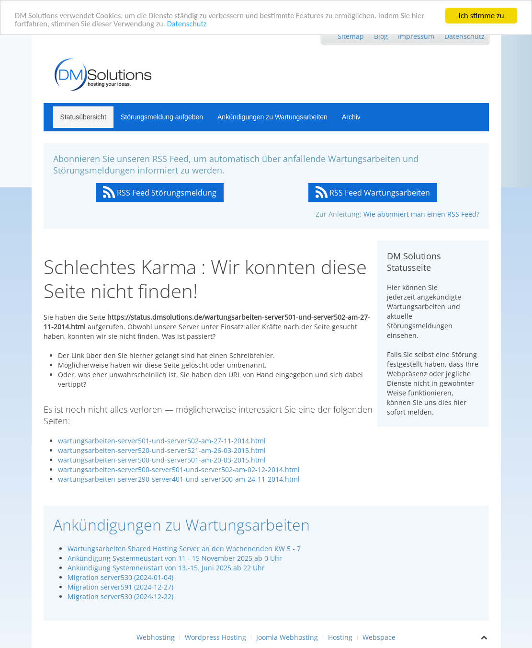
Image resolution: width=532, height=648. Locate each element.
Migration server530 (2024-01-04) (120, 577)
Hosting (340, 637)
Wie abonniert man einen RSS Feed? (421, 214)
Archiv (351, 117)
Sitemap (351, 36)
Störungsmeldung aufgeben (162, 117)
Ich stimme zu (481, 16)
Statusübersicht (83, 117)
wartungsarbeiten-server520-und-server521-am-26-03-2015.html (162, 450)
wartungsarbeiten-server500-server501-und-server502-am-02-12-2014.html (179, 469)
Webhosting (155, 637)
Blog (381, 36)
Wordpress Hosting (215, 637)
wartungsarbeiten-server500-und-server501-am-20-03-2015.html (162, 459)
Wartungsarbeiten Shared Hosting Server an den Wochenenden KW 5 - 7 (184, 548)
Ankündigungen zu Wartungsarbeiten (272, 117)
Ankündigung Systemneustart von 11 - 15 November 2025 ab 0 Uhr (175, 558)
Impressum (416, 36)
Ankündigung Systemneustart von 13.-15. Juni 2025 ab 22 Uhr (166, 567)
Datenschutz (192, 24)
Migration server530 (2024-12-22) (120, 596)
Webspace (379, 637)
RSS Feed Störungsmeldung (159, 192)
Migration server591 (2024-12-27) (120, 586)
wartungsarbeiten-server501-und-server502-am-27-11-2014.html (162, 440)
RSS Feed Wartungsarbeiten (373, 192)
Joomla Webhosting (287, 637)
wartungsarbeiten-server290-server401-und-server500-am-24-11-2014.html (179, 479)
